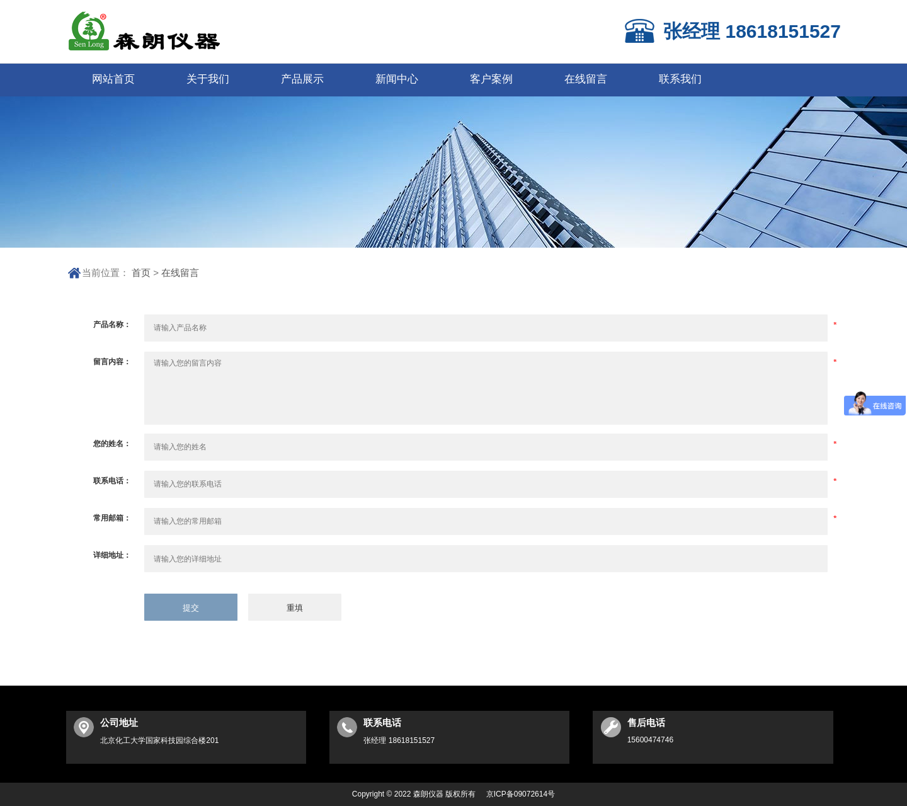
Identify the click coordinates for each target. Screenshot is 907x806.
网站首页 (113, 79)
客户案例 (491, 79)
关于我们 (207, 79)
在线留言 (585, 79)
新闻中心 (396, 79)
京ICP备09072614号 (520, 794)
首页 (141, 272)
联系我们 (680, 79)
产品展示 (302, 79)
